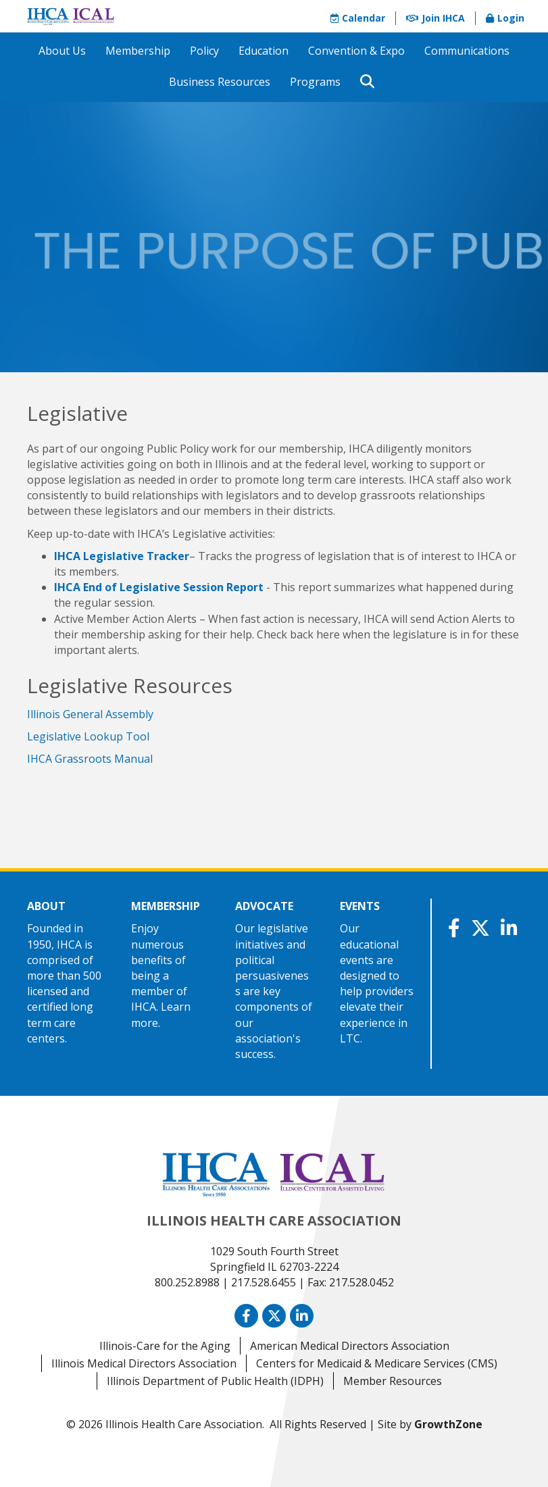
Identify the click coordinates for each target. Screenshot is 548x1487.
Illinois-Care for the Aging (164, 1345)
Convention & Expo (356, 50)
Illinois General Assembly (90, 714)
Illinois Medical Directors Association (143, 1363)
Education (264, 50)
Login (505, 17)
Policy (204, 50)
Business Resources (219, 81)
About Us (62, 50)
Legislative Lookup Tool (88, 736)
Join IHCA (435, 17)
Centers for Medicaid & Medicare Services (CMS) (376, 1363)
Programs (315, 81)
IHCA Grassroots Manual (90, 758)
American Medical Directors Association (349, 1345)
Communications (466, 50)
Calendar (357, 17)
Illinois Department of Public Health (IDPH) (215, 1380)
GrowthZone (448, 1424)
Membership (137, 50)
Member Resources (392, 1380)
